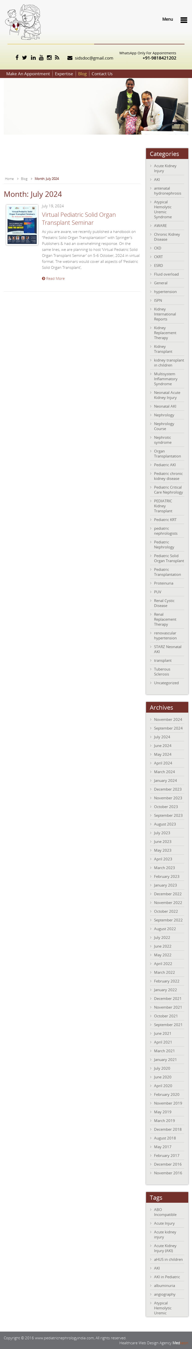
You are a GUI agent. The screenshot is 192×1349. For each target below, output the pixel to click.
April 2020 (163, 1085)
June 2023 (163, 841)
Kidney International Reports (165, 313)
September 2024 (168, 728)
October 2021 (166, 1015)
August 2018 (165, 1137)
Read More (53, 278)
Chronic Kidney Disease (167, 237)
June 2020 (163, 1076)
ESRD (158, 265)
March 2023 (164, 867)
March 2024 (164, 771)
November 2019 (168, 1103)
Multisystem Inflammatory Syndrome (166, 378)
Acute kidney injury (165, 1234)
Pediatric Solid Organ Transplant (169, 558)
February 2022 (167, 980)
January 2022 (165, 989)
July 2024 (162, 736)
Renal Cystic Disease (164, 603)
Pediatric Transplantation (167, 572)
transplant (163, 660)
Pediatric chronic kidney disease (168, 476)
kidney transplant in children (169, 363)
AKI (157, 179)
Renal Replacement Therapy (165, 619)
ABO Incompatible (165, 1212)
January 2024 (165, 780)
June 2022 (163, 946)
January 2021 (165, 1059)
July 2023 (162, 832)
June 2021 (163, 1033)
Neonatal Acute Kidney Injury (167, 395)
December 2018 (168, 1129)
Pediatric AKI (165, 464)
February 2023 (167, 876)
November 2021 (168, 1007)
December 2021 (168, 998)
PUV (157, 591)
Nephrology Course (164, 426)
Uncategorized (166, 682)
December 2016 (168, 1164)
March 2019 (164, 1120)
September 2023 (168, 815)
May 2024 (163, 754)
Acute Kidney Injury (165, 168)
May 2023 (163, 850)
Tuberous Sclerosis (162, 671)
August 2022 (165, 928)
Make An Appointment (28, 73)
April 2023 (163, 858)
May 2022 (163, 954)
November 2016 (168, 1172)
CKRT (158, 256)
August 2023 (165, 824)
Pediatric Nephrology (164, 544)
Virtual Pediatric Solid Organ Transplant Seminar (79, 218)
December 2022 (168, 893)
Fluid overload (166, 274)
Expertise (64, 73)
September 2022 (168, 919)
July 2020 (162, 1068)
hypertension (165, 291)
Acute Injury (164, 1223)
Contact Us (102, 73)
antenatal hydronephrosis (167, 191)
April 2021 (163, 1042)
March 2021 (164, 1050)
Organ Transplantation (167, 453)
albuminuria (164, 1285)
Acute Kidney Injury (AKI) (165, 1248)
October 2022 (166, 911)
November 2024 (168, 719)
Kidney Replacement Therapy (165, 332)
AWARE (160, 225)
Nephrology (164, 414)
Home (9, 178)
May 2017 (163, 1146)
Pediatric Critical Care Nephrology (168, 490)
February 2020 (167, 1094)
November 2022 (168, 902)
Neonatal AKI (165, 406)
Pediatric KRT (165, 519)
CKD (157, 247)
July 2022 (162, 937)
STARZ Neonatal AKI (168, 649)
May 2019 (163, 1111)
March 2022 (164, 972)
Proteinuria (163, 583)
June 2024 (163, 745)
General (161, 282)
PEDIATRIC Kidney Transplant (163, 505)
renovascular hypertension (165, 635)
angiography (165, 1294)
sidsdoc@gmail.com (94, 58)
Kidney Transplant (163, 349)
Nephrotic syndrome (163, 440)
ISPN (158, 300)
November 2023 (168, 797)
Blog (82, 73)
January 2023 (165, 885)
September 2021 (168, 1024)
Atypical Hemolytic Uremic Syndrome (163, 209)
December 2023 (168, 789)
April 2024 (163, 762)
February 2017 (167, 1155)
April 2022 (163, 963)
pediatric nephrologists (166, 531)
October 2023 (166, 806)
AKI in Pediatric (167, 1276)
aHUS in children (168, 1259)
